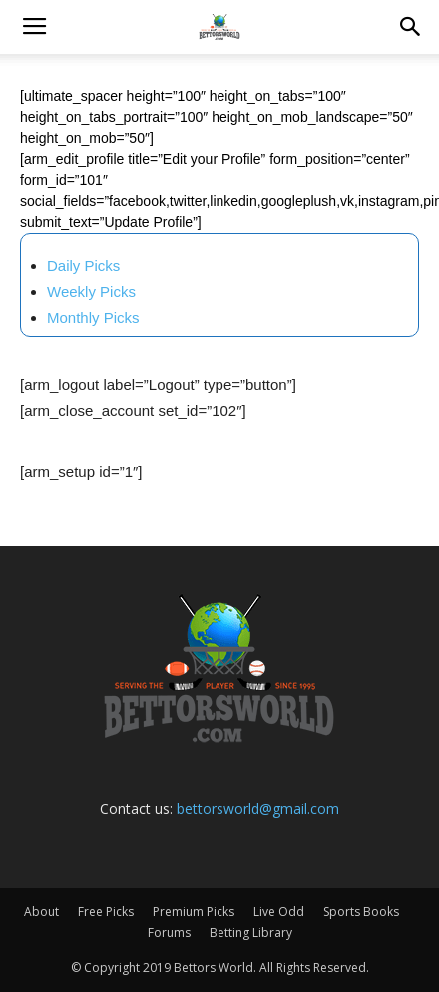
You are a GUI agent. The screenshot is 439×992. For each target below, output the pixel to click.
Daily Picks (83, 265)
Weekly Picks (91, 291)
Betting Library (251, 932)
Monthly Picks (93, 317)
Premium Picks (193, 911)
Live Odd (278, 911)
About (41, 911)
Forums (169, 932)
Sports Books (361, 911)
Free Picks (106, 911)
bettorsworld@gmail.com (258, 808)
